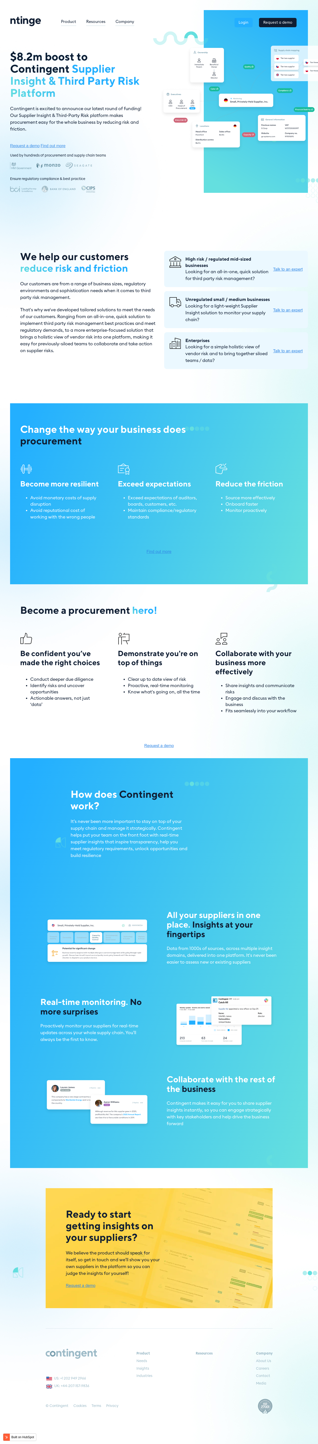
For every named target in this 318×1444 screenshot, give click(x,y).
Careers (262, 1368)
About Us (263, 1361)
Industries (144, 1376)
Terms (96, 1406)
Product (89, 21)
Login (240, 21)
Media (261, 1383)
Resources (116, 21)
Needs (141, 1361)
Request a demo (277, 21)
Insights (142, 1368)
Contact (263, 1376)
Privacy (112, 1406)
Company (145, 21)
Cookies (79, 1406)
